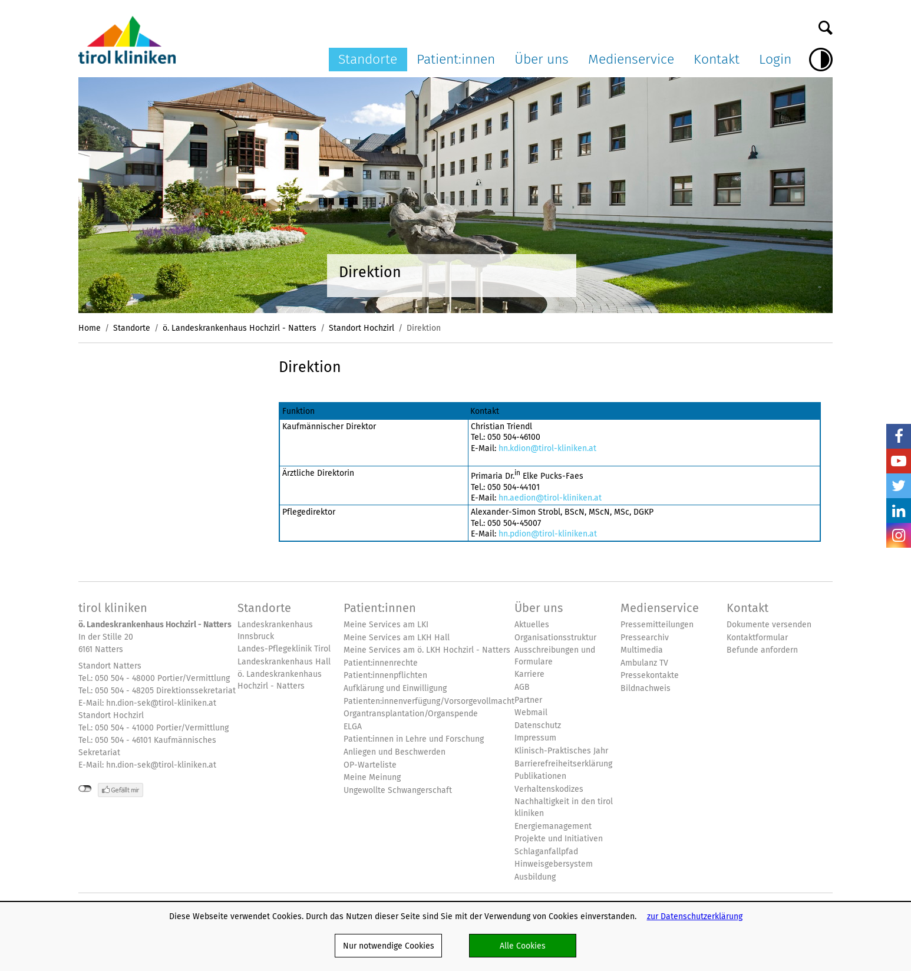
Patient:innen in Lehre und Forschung (414, 739)
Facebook (898, 436)
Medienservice (631, 59)
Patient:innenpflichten (385, 675)
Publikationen (540, 776)
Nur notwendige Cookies (388, 946)
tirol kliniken (112, 608)
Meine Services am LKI (386, 624)
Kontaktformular (757, 637)
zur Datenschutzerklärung (694, 916)
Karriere (529, 674)
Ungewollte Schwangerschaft (398, 790)
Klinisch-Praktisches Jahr (561, 750)
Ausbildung (535, 877)
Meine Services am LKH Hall (397, 637)
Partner (528, 700)
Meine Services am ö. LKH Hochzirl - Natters (427, 650)
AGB (522, 687)
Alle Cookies (523, 946)
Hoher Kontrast (821, 59)
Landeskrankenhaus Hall (284, 661)
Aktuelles (531, 624)
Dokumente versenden (769, 624)
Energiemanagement (553, 826)
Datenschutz (537, 725)
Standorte (367, 59)
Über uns (541, 59)
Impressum (535, 737)
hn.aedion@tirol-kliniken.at (550, 497)
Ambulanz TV (644, 663)
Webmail (530, 712)
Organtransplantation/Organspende (411, 713)
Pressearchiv (644, 637)
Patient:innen (456, 59)
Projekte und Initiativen (558, 838)
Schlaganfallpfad (546, 851)
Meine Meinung (372, 777)
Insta (898, 535)
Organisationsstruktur (555, 637)
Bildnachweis (645, 688)
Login (775, 59)
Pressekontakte (649, 675)
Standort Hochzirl (361, 328)
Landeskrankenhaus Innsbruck (275, 630)
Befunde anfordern (762, 650)
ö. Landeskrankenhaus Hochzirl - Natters (239, 328)
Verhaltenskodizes (548, 789)
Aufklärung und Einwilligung (395, 688)
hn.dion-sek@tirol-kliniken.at (161, 703)
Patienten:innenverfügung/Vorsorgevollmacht (429, 701)
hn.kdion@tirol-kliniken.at (547, 448)
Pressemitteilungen (657, 624)
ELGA (353, 726)
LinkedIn (898, 510)
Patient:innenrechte (381, 663)
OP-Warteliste (370, 765)
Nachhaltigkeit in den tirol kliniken (563, 807)
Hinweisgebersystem (553, 864)
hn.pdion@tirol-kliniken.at (548, 533)
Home (89, 328)
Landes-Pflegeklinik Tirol (284, 648)
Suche (825, 25)
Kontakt (717, 59)
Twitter (898, 485)
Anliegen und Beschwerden (394, 752)
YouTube (898, 461)
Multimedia (641, 650)
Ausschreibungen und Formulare (554, 655)
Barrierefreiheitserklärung (563, 763)
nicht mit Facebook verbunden (85, 788)
